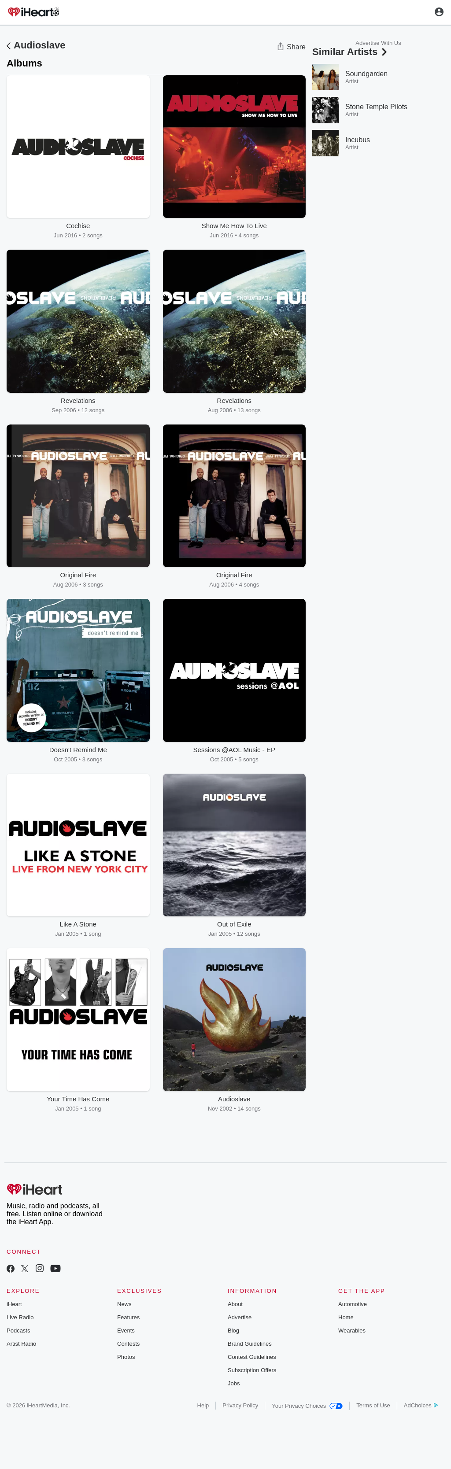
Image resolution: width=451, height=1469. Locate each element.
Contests (128, 1343)
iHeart (14, 1304)
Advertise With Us (378, 43)
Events (126, 1330)
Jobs (234, 1383)
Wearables (352, 1330)
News (124, 1304)
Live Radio (20, 1317)
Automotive (352, 1304)
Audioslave (39, 45)
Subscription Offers (252, 1370)
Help (203, 1405)
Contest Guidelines (252, 1357)
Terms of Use (373, 1405)
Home (346, 1317)
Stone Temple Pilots (376, 107)
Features (128, 1317)
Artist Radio (21, 1343)
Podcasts (18, 1330)
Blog (233, 1330)
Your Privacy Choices (307, 1406)
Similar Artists (350, 51)
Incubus (357, 140)
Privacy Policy (240, 1405)
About (235, 1304)
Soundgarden (366, 74)
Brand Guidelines (250, 1343)
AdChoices (421, 1405)
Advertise (239, 1317)
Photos (126, 1357)
